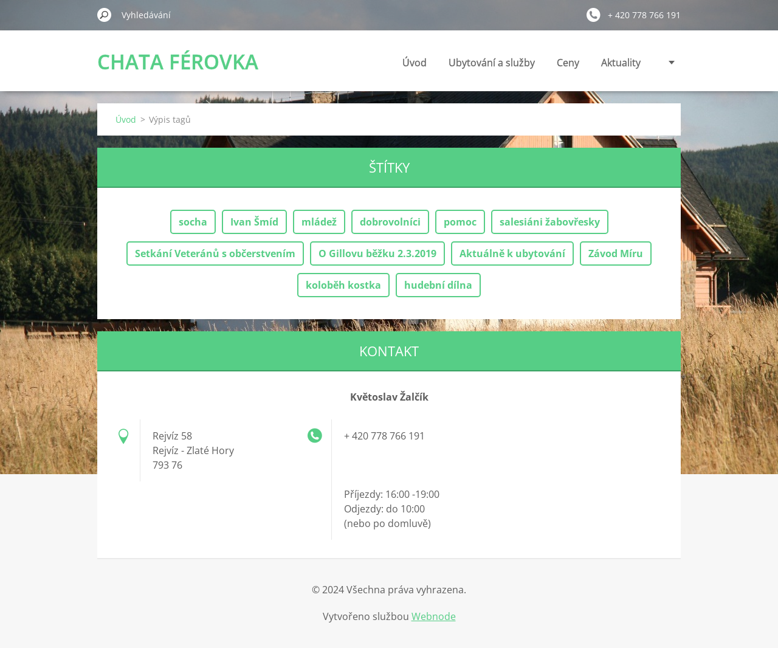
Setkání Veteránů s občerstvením (215, 253)
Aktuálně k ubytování (512, 253)
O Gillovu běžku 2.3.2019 (377, 253)
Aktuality (621, 62)
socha (193, 222)
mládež (319, 222)
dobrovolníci (390, 222)
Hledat (104, 15)
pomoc (460, 222)
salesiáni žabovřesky (550, 222)
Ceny (568, 62)
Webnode (433, 616)
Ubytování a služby (492, 62)
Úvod (414, 62)
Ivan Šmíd (254, 222)
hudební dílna (438, 285)
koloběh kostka (343, 285)
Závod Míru (615, 253)
